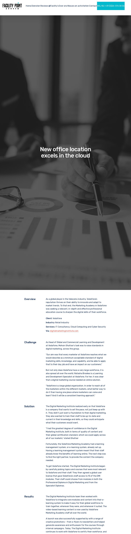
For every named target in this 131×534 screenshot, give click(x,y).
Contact (93, 6)
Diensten (36, 6)
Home (28, 6)
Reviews (44, 6)
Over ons (63, 6)
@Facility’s (54, 6)
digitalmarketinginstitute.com (64, 331)
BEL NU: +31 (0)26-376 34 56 (110, 6)
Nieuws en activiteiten (78, 6)
